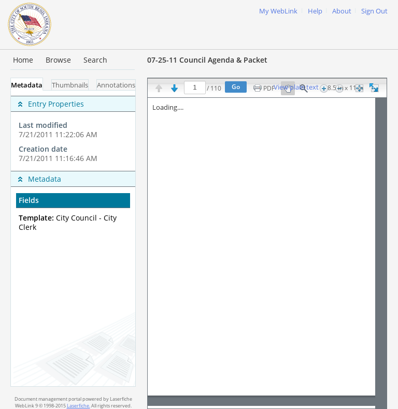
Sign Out (374, 11)
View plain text (296, 87)
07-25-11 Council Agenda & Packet (207, 60)
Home (23, 60)
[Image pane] (267, 253)
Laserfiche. (78, 405)
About (341, 11)
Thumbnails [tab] (70, 85)
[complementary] (73, 131)
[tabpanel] (73, 238)
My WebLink (278, 11)
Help (315, 11)
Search (95, 60)
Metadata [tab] (26, 85)
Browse (58, 60)
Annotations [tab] (116, 85)
